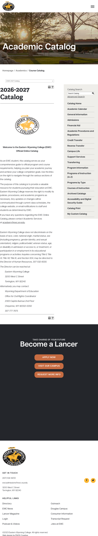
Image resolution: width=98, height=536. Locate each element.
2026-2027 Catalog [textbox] (13, 81)
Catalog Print (73, 208)
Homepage (7, 71)
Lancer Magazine (10, 514)
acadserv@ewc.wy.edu (14, 223)
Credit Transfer (75, 140)
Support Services (76, 157)
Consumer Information (62, 514)
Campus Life (73, 151)
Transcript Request (60, 519)
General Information (77, 115)
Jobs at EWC (57, 524)
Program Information (77, 168)
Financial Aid (73, 126)
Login (5, 519)
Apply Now (49, 357)
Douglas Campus (59, 509)
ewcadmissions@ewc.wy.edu (15, 483)
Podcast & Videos (11, 524)
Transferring (73, 162)
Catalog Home (74, 104)
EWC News (7, 509)
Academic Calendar (77, 109)
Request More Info (49, 374)
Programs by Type (76, 183)
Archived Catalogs (76, 194)
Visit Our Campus (49, 366)
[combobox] (30, 81)
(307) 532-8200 (9, 478)
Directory (7, 504)
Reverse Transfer (75, 146)
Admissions (73, 120)
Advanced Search (76, 97)
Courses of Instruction (78, 188)
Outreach (55, 504)
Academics (21, 71)
